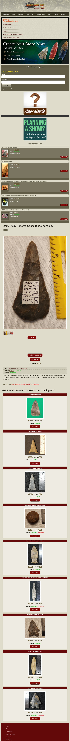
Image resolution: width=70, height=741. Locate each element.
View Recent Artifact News (9, 27)
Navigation (6, 14)
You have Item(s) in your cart (35, 67)
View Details (64, 156)
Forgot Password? (6, 89)
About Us (20, 14)
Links (56, 14)
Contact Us (64, 14)
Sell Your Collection (7, 24)
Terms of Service (10, 721)
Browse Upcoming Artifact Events (11, 37)
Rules (7, 713)
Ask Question (35, 346)
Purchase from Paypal (35, 342)
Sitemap (8, 735)
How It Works (29, 14)
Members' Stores (40, 14)
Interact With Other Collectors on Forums (12, 34)
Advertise (8, 724)
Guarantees (9, 718)
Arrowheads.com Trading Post (18, 355)
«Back (5, 230)
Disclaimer (9, 729)
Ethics (7, 732)
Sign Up (50, 14)
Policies (8, 715)
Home (13, 14)
